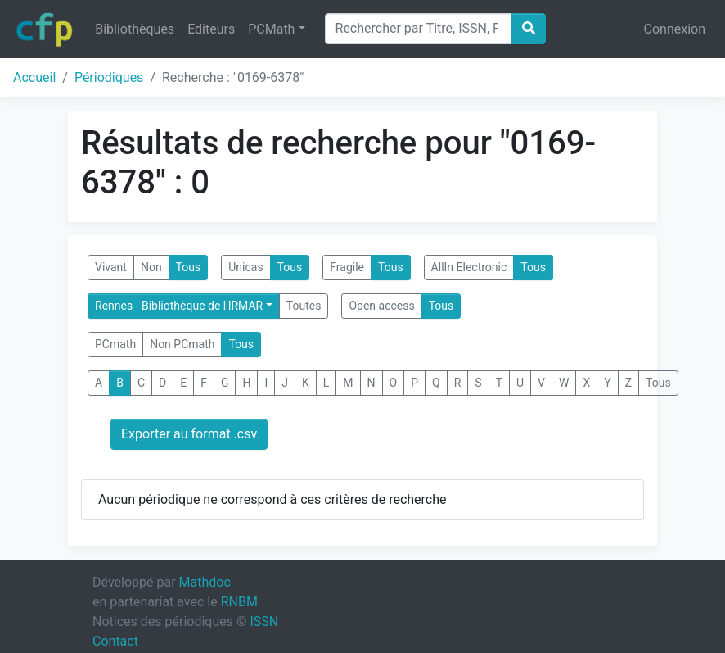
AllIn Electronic (469, 267)
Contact (115, 641)
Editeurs (211, 29)
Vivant (111, 267)
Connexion (674, 29)
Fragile (347, 267)
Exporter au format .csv (189, 434)
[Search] (418, 28)
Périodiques (108, 77)
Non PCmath (182, 344)
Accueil (34, 77)
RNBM (239, 602)
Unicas (245, 267)
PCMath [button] (271, 29)
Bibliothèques (134, 29)
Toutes (304, 305)
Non (151, 267)
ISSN (264, 621)
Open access (381, 305)
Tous (188, 267)
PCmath (115, 344)
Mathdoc (205, 582)
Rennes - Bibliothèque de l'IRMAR (179, 305)
